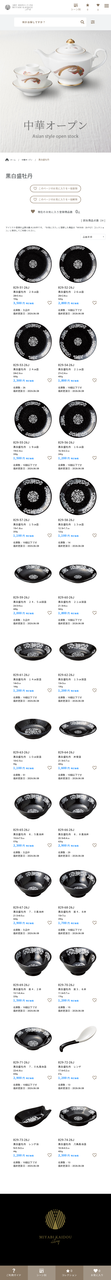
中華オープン (27, 159)
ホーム (11, 159)
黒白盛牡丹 (43, 159)
